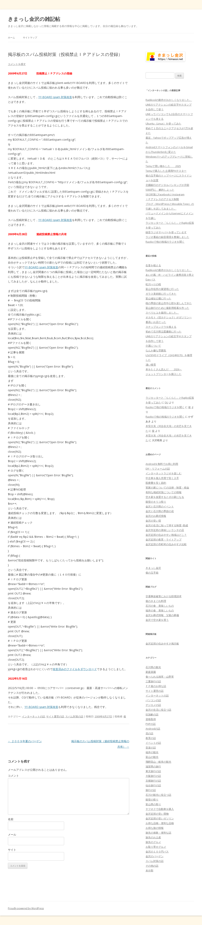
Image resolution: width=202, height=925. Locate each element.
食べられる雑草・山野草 (160, 676)
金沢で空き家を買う (157, 620)
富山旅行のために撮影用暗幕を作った (167, 308)
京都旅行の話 (153, 780)
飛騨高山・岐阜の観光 (158, 761)
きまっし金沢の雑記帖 (34, 18)
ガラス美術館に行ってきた (161, 293)
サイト (12, 850)
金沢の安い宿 (153, 520)
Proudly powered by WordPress (26, 908)
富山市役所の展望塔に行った (162, 289)
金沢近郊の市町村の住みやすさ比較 (166, 544)
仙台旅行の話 (153, 785)
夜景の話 (151, 738)
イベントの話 (153, 743)
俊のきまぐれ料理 (156, 601)
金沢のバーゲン (155, 856)
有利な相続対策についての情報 (163, 492)
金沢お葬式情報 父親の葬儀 (162, 615)
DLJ (166, 402)
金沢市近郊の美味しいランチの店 (165, 530)
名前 (10, 819)
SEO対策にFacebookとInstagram (165, 194)
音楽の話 (151, 747)
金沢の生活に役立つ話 (158, 709)
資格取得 (151, 719)
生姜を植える (153, 265)
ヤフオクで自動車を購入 (160, 809)
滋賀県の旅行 (153, 766)
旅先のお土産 (153, 837)
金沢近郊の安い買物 (157, 813)
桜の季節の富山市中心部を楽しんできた (169, 303)
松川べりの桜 (153, 284)
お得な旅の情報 (155, 828)
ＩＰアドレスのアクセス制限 (162, 199)
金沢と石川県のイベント (160, 506)
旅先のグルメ (153, 842)
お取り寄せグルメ (156, 847)
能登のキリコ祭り (156, 501)
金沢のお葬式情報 (156, 516)
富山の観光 (152, 757)
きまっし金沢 (153, 568)
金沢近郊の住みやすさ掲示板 (162, 643)
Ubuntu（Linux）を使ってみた (163, 123)
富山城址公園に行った (158, 298)
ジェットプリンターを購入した (163, 374)
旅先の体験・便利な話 (158, 832)
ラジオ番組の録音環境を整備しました (167, 237)
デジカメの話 (153, 705)
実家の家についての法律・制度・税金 (167, 487)
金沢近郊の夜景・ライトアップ (163, 539)
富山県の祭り (153, 804)
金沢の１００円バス (157, 851)
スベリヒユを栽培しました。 (162, 312)
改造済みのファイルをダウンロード (75, 669)
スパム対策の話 (74, 716)
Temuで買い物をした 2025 (163, 166)
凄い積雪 (151, 364)
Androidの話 (153, 728)
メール (12, 834)
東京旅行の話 (153, 771)
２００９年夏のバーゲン (25, 741)
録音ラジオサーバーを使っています (166, 232)
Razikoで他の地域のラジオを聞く (165, 241)
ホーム (11, 37)
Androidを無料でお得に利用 (162, 464)
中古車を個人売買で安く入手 (162, 478)
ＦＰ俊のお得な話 (156, 686)
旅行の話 (151, 790)
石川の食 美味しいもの (160, 605)
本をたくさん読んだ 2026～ (164, 369)
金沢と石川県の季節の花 (160, 511)
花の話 (149, 733)
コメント (13, 775)
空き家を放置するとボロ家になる (165, 497)
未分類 (149, 870)
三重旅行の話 (153, 681)
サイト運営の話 (55, 716)
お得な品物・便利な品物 (160, 823)
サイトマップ (30, 37)
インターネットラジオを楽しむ (163, 473)
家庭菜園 (151, 672)
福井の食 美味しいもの (160, 610)
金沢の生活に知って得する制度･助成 (167, 525)
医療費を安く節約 (156, 483)
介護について (153, 345)
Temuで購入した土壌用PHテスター (166, 171)
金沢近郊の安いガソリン (160, 818)
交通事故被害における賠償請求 (163, 596)
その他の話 (152, 865)
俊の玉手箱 (152, 572)
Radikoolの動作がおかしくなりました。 (169, 100)
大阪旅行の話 (153, 776)
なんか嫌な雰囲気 (156, 350)
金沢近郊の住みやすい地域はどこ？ (166, 535)
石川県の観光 (153, 667)
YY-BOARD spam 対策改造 (55, 97)
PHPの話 (151, 724)
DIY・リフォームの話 (158, 468)
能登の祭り (152, 799)
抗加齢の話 (152, 714)
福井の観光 (152, 752)
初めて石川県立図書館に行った (163, 331)
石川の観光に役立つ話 (158, 795)
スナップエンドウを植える (161, 327)
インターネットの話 (33, 716)
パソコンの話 (153, 700)
